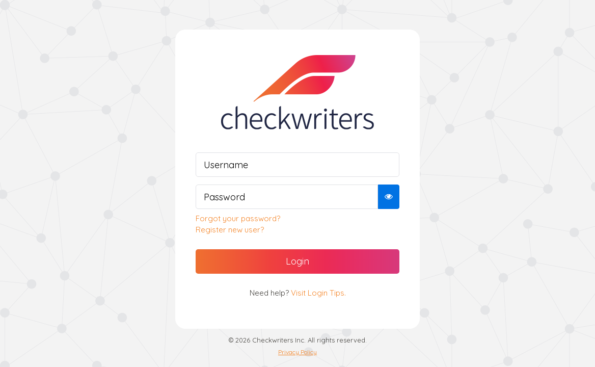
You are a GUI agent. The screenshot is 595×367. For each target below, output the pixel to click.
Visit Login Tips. (318, 293)
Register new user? (230, 229)
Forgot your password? (238, 218)
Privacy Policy (297, 352)
